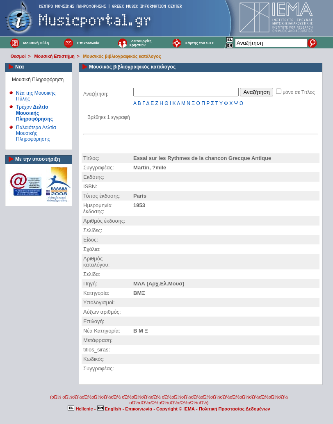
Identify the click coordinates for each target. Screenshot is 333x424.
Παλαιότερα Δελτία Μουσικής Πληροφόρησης (36, 133)
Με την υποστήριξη (37, 159)
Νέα (19, 67)
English (110, 408)
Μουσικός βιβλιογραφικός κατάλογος (122, 56)
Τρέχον (34, 113)
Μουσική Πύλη (36, 43)
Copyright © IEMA (175, 408)
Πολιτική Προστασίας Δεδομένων (234, 408)
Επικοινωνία (88, 43)
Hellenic (81, 408)
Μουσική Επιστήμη (54, 56)
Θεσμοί (18, 56)
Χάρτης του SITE (199, 43)
